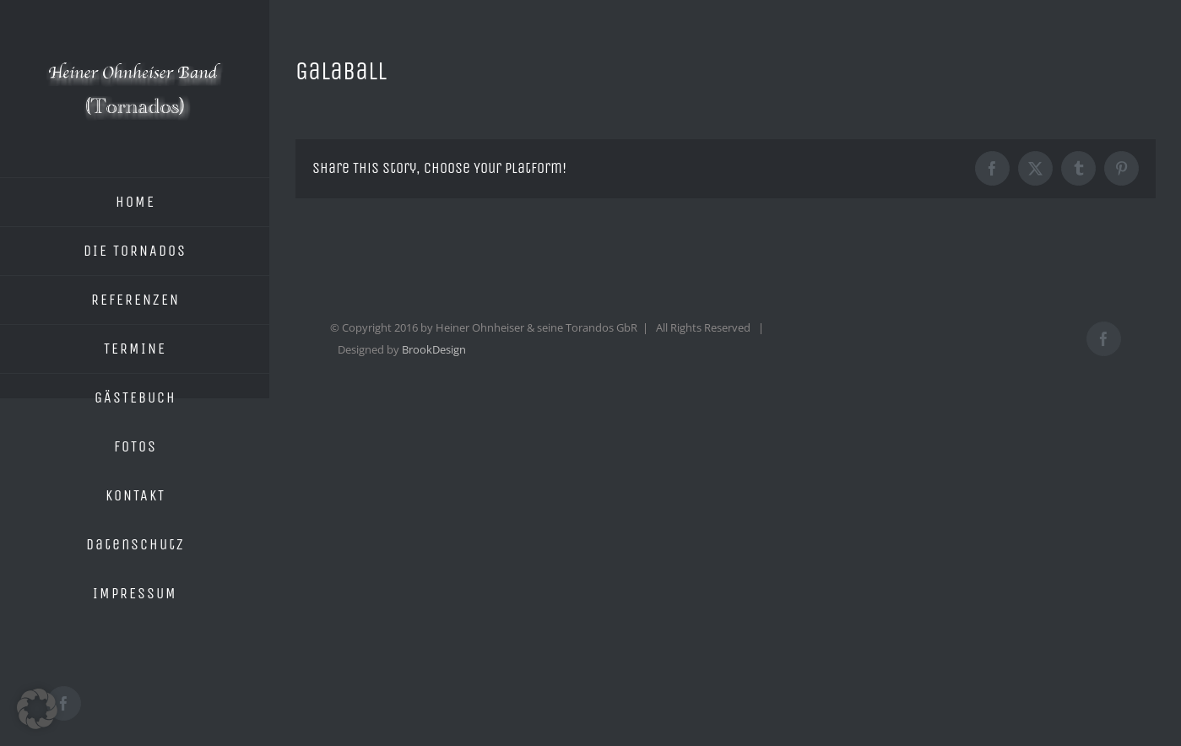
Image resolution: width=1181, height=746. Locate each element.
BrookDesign (434, 349)
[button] (37, 709)
